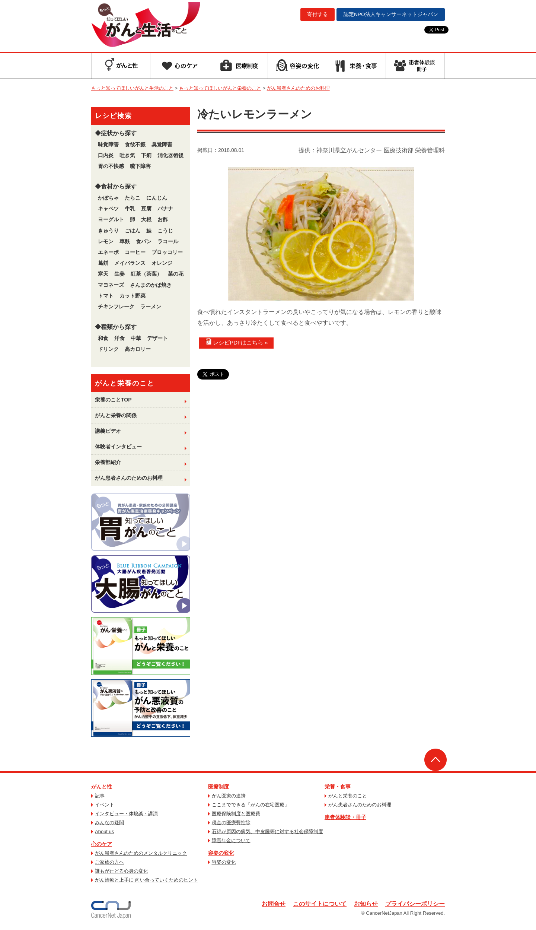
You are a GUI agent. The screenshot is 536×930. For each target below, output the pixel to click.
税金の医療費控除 (231, 822)
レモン (106, 241)
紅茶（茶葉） (146, 274)
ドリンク (108, 349)
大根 (146, 219)
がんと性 (101, 787)
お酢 (162, 219)
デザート (157, 338)
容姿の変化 (221, 853)
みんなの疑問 (109, 822)
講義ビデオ (108, 431)
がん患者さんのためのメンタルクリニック (141, 853)
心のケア (101, 844)
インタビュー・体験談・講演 (126, 813)
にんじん (156, 198)
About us (104, 831)
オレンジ (161, 263)
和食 (103, 338)
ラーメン (150, 307)
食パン (143, 241)
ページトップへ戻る (435, 760)
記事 (100, 796)
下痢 (146, 155)
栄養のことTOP (113, 400)
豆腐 (146, 209)
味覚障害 (108, 144)
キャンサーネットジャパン (390, 15)
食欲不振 (135, 144)
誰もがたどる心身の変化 (121, 871)
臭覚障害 (161, 144)
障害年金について (231, 840)
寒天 (103, 274)
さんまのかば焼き (151, 285)
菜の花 (176, 274)
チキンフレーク (116, 307)
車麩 (124, 241)
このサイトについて (320, 904)
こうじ (165, 231)
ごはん (132, 231)
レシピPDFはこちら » (236, 342)
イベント (104, 804)
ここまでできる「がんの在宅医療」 (250, 804)
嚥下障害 (140, 166)
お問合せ (273, 904)
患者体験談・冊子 (345, 817)
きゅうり (108, 231)
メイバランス (130, 263)
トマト (106, 296)
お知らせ (366, 904)
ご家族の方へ (109, 862)
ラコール (167, 241)
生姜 (119, 274)
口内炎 (106, 155)
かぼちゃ (108, 198)
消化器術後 (170, 155)
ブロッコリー (167, 252)
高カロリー (138, 349)
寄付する (315, 15)
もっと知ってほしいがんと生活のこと (150, 25)
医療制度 (218, 787)
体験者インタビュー (118, 447)
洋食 (119, 338)
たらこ (132, 198)
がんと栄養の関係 (116, 415)
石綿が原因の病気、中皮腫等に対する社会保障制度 (267, 831)
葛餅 (103, 263)
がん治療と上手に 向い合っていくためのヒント (146, 880)
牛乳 (130, 209)
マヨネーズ (111, 285)
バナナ (165, 209)
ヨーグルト (111, 219)
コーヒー (135, 252)
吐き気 (127, 155)
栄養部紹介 (108, 462)
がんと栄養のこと (347, 796)
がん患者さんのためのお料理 (129, 478)
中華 (136, 338)
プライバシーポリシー (415, 904)
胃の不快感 (111, 166)
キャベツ (108, 209)
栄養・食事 (338, 787)
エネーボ (108, 252)
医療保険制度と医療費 (236, 813)
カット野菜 (132, 296)
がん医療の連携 (229, 796)
